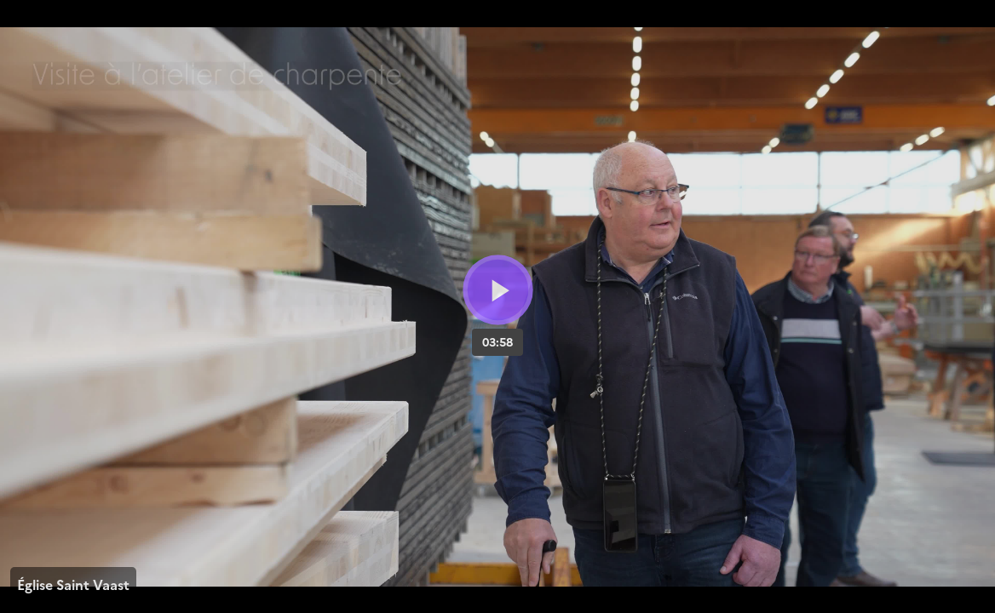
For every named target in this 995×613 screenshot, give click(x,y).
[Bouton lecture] (498, 290)
